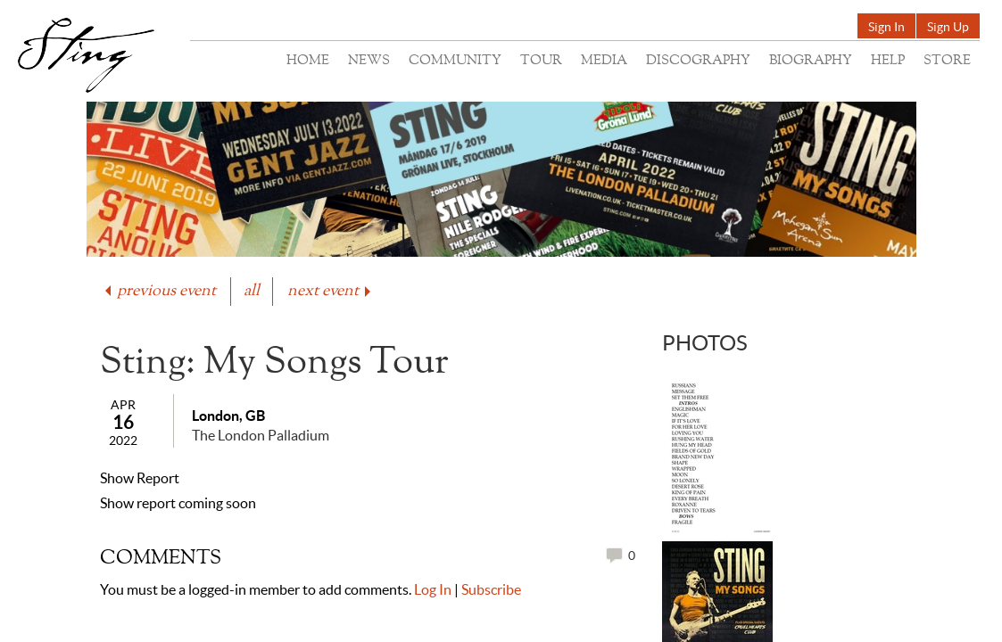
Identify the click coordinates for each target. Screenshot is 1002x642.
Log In (432, 589)
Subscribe (491, 589)
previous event (159, 291)
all (252, 291)
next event (330, 291)
